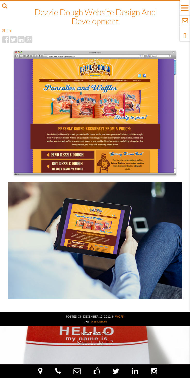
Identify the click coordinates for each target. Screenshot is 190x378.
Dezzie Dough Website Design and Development (95, 16)
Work (119, 316)
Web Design (99, 321)
